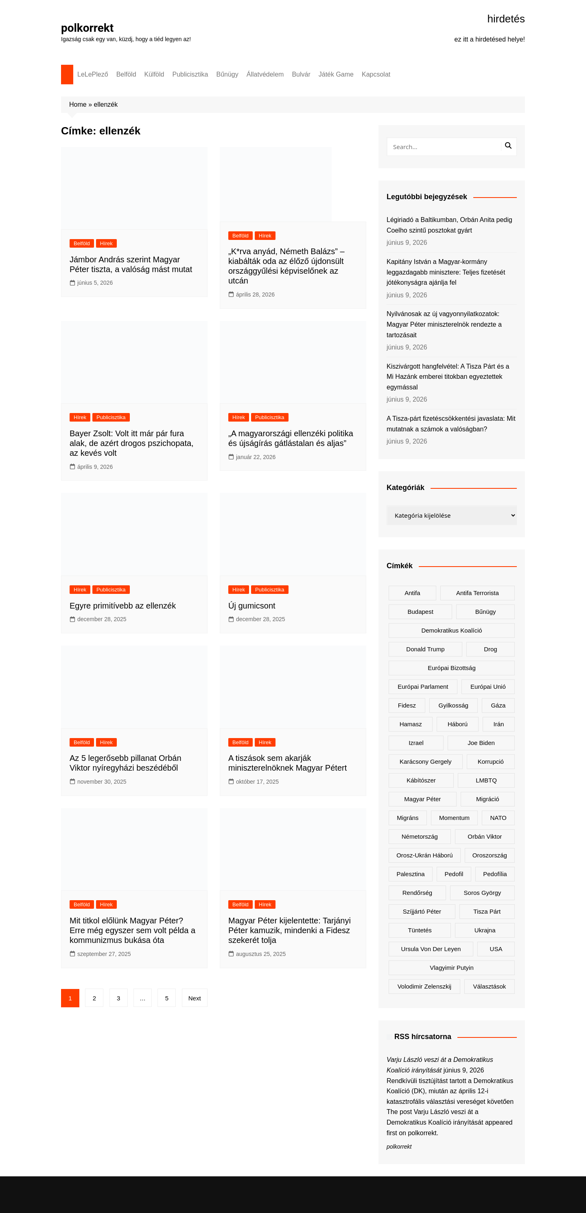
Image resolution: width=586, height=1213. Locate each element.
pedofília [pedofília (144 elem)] (495, 873)
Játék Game (336, 74)
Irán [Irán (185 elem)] (499, 724)
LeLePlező (92, 74)
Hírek (106, 243)
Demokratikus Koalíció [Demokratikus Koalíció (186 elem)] (451, 630)
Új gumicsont (252, 605)
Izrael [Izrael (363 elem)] (416, 742)
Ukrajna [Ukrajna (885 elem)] (485, 930)
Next (194, 998)
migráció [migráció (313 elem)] (487, 798)
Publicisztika (190, 74)
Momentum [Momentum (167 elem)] (454, 817)
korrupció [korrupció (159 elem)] (491, 761)
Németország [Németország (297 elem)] (420, 836)
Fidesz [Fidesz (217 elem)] (407, 705)
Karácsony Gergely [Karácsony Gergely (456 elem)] (426, 761)
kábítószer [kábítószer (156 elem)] (421, 780)
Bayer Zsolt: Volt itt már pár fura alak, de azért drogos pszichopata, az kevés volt (132, 443)
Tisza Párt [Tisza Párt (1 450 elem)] (487, 911)
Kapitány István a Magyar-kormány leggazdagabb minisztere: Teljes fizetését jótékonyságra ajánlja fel (446, 272)
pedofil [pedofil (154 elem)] (453, 873)
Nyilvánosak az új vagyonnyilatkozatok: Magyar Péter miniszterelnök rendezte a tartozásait (444, 324)
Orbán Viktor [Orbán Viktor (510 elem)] (485, 836)
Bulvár (301, 74)
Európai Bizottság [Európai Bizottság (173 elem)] (452, 667)
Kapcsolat (376, 74)
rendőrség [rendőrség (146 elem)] (417, 892)
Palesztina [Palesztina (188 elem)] (410, 873)
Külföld (154, 74)
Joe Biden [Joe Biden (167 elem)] (481, 742)
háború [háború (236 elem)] (458, 724)
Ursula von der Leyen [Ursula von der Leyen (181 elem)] (431, 948)
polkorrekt (87, 28)
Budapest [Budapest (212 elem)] (420, 611)
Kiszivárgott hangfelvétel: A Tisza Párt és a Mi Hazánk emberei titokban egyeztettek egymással (448, 377)
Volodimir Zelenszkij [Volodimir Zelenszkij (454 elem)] (425, 986)
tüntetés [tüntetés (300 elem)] (419, 930)
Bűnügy (227, 74)
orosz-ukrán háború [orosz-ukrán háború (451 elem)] (424, 855)
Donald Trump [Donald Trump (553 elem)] (425, 649)
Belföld (126, 74)
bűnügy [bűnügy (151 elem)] (485, 611)
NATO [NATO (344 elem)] (498, 817)
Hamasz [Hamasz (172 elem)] (411, 724)
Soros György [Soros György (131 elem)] (482, 892)
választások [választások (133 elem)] (489, 986)
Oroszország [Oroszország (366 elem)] (489, 855)
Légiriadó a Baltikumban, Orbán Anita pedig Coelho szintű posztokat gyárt (449, 225)
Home (78, 104)
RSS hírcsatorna (422, 1037)
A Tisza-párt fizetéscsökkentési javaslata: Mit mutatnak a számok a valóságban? (451, 424)
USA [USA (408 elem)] (496, 948)
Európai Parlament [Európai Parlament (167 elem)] (423, 686)
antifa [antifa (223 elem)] (412, 592)
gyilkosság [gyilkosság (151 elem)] (453, 705)
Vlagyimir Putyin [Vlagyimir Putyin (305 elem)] (452, 967)
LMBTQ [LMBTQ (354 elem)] (486, 780)
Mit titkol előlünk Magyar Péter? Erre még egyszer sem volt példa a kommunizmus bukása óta (132, 930)
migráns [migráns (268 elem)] (407, 817)
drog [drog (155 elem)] (490, 649)
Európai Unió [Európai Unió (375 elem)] (488, 686)
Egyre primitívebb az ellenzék (123, 605)
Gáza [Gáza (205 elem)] (498, 705)
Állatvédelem (265, 74)
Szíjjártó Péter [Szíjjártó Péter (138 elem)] (422, 911)
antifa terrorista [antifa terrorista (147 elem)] (477, 592)
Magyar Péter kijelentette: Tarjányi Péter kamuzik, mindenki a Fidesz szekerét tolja (289, 930)
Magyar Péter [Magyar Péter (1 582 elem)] (422, 798)
